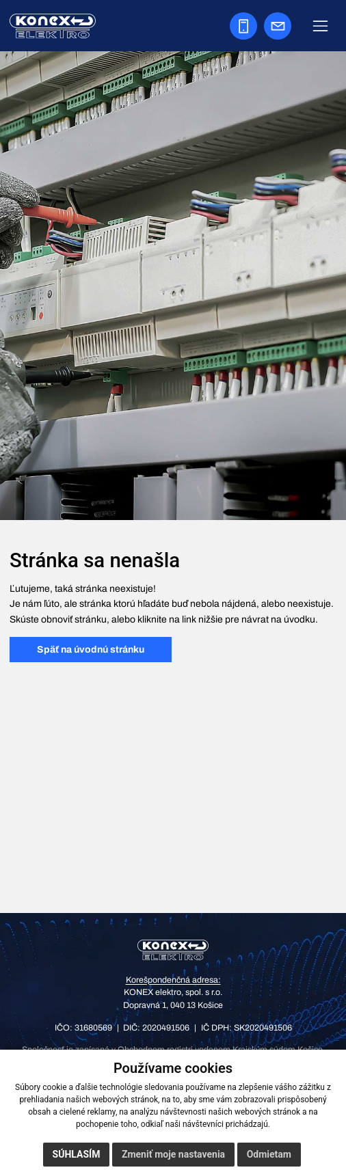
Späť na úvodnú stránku (90, 649)
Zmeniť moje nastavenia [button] (173, 1154)
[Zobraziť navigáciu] (320, 25)
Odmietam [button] (269, 1154)
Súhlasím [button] (77, 1154)
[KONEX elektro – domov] (173, 950)
